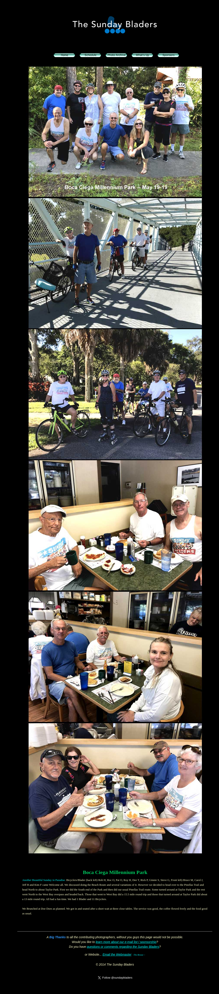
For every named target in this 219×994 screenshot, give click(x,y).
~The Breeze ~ (139, 955)
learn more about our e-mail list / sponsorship (126, 942)
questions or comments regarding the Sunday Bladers (123, 946)
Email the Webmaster (116, 954)
